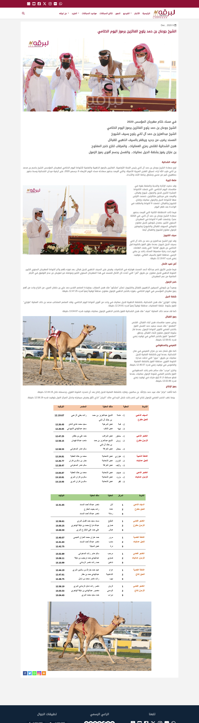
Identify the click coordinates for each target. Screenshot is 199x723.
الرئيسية (146, 13)
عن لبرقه (64, 13)
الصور (117, 13)
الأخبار (137, 13)
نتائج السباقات (106, 13)
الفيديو (127, 13)
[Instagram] (39, 673)
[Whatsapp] (34, 673)
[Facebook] (25, 673)
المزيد (75, 13)
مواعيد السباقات (89, 13)
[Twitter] (30, 673)
